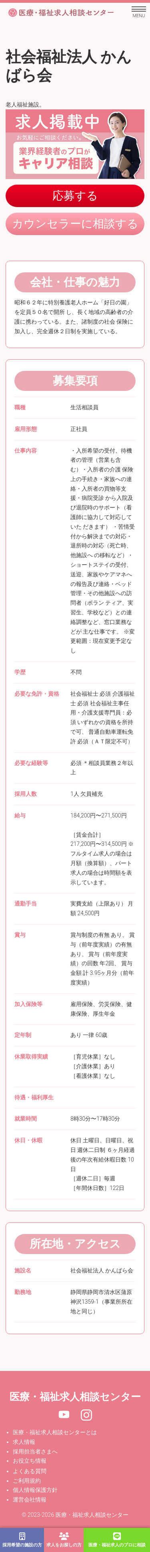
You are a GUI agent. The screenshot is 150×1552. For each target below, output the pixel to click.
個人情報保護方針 (35, 1490)
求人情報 (24, 1442)
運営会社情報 (29, 1499)
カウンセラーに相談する (75, 223)
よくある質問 (29, 1471)
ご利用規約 (27, 1481)
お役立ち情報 (29, 1460)
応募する (75, 195)
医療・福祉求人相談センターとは (55, 1432)
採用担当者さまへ (35, 1451)
